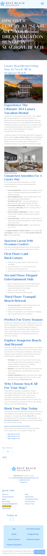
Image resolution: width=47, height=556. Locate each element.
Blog (4, 457)
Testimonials (6, 508)
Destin (14, 534)
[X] (8, 451)
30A (14, 529)
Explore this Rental (10, 173)
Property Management (9, 504)
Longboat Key (32, 534)
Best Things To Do (14, 438)
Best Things (6, 501)
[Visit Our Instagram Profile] (13, 519)
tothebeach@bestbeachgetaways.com (25, 478)
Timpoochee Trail (26, 379)
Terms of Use (29, 504)
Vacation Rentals (8, 497)
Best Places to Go (14, 436)
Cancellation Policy (31, 499)
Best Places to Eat (14, 434)
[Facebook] (3, 451)
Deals (4, 499)
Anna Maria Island (33, 529)
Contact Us (23, 482)
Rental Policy (29, 497)
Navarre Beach (14, 539)
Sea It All (30, 416)
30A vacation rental (22, 137)
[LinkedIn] (12, 451)
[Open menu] (42, 4)
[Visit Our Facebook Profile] (10, 519)
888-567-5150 (25, 480)
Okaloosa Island (33, 539)
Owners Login (6, 506)
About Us (5, 494)
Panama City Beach (14, 545)
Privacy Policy (30, 501)
